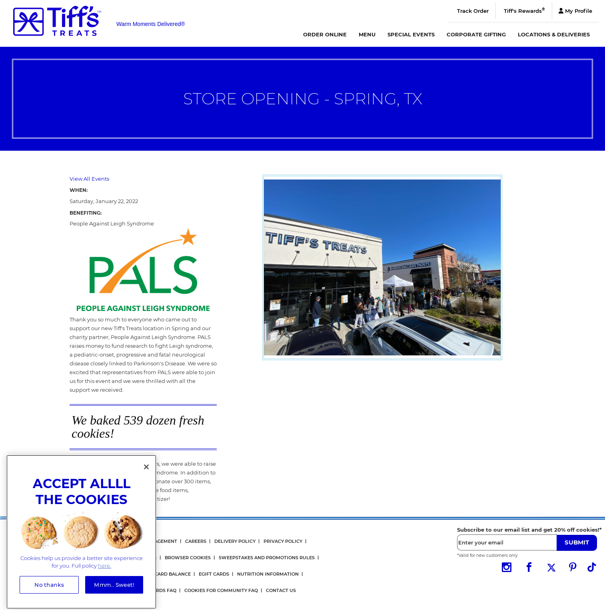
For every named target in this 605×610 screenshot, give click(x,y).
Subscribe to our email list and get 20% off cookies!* (529, 529)
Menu (367, 34)
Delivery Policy (235, 541)
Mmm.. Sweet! (114, 588)
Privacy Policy (283, 541)
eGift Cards (214, 574)
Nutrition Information (268, 574)
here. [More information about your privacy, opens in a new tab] (104, 569)
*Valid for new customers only (487, 555)
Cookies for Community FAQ (221, 590)
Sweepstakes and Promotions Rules (267, 557)
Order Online (325, 34)
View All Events (89, 178)
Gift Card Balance (167, 574)
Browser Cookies (188, 557)
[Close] (146, 471)
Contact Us (281, 590)
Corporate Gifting (476, 34)
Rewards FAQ (159, 590)
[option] (382, 267)
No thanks (49, 588)
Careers (195, 541)
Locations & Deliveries (554, 34)
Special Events (411, 34)
